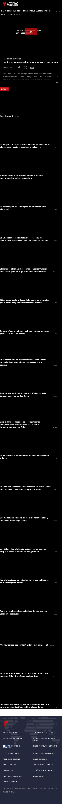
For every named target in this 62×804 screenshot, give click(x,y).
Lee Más (56, 83)
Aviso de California (11, 753)
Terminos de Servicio (11, 759)
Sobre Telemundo (9, 765)
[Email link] (32, 68)
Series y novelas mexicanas (44, 753)
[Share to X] (25, 68)
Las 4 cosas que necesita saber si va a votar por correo (27, 10)
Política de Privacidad (12, 738)
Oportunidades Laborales (43, 765)
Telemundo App (38, 776)
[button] (31, 31)
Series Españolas (40, 759)
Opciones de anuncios (11, 733)
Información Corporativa (12, 776)
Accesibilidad (8, 770)
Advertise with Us (10, 782)
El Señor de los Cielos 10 (43, 770)
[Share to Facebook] (19, 68)
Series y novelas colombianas (45, 746)
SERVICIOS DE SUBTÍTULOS (43, 733)
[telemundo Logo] (5, 724)
